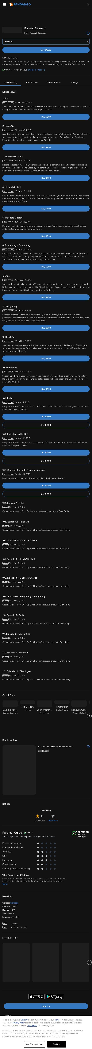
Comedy (14, 903)
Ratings (74, 82)
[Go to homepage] (20, 4)
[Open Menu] (4, 4)
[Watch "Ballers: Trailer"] (46, 417)
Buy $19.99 (46, 50)
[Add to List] (88, 33)
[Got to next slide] (89, 715)
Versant (24, 1020)
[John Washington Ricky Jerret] (45, 715)
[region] (46, 1032)
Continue (57, 1044)
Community (40, 820)
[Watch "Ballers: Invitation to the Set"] (46, 453)
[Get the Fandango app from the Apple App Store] (36, 997)
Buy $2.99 (46, 117)
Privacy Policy (19, 1023)
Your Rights (32, 1026)
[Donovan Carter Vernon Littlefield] (79, 715)
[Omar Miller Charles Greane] (62, 715)
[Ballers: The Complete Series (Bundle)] (64, 746)
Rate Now (53, 820)
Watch (8, 1015)
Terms (57, 1020)
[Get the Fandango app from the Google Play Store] (54, 997)
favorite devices (36, 70)
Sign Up (46, 1006)
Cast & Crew (32, 82)
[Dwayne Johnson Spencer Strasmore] (10, 715)
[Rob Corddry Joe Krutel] (27, 715)
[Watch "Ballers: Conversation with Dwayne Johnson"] (46, 486)
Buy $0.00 (46, 425)
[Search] (88, 4)
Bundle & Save (53, 82)
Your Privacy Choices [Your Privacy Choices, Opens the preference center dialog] (34, 1044)
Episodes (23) (10, 82)
